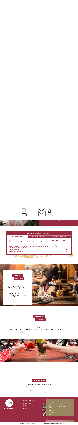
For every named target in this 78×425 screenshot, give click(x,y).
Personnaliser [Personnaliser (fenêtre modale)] (62, 423)
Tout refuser (56, 423)
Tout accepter (48, 423)
